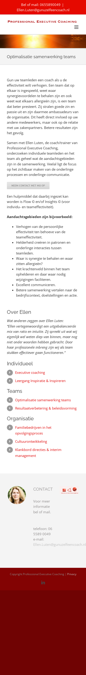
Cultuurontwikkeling (31, 441)
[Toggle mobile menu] (76, 27)
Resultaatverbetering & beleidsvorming (46, 408)
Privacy (71, 574)
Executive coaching (30, 372)
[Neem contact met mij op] (28, 185)
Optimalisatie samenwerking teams (43, 400)
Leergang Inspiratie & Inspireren (40, 380)
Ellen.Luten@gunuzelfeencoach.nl (43, 10)
